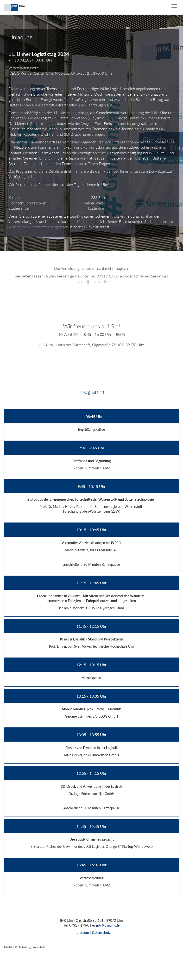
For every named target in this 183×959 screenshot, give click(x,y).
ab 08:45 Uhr (92, 416)
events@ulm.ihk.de (91, 281)
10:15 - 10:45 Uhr (91, 530)
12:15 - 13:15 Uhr (91, 665)
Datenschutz (101, 932)
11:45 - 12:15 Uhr (91, 626)
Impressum (81, 932)
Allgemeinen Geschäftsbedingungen (38, 226)
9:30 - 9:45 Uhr (91, 448)
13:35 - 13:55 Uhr (91, 734)
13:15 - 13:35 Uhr (91, 696)
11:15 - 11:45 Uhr (91, 583)
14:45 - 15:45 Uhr (91, 826)
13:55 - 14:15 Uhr (91, 773)
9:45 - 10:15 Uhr (92, 486)
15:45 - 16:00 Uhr (91, 865)
